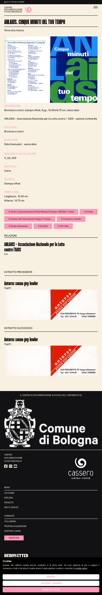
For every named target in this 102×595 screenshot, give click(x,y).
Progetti (9, 502)
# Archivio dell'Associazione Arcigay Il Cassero (30, 219)
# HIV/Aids (63, 226)
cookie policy (81, 568)
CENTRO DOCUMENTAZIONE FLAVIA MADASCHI (17, 9)
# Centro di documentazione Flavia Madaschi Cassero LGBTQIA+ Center (41, 211)
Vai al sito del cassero (15, 2)
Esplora (8, 498)
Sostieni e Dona (12, 531)
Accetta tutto (51, 589)
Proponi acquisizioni (15, 526)
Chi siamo (9, 493)
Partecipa (14, 538)
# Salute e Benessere (18, 226)
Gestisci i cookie (51, 583)
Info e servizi (11, 507)
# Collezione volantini (71, 219)
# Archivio (88, 211)
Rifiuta (51, 577)
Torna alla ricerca (14, 30)
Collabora (10, 521)
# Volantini (43, 226)
